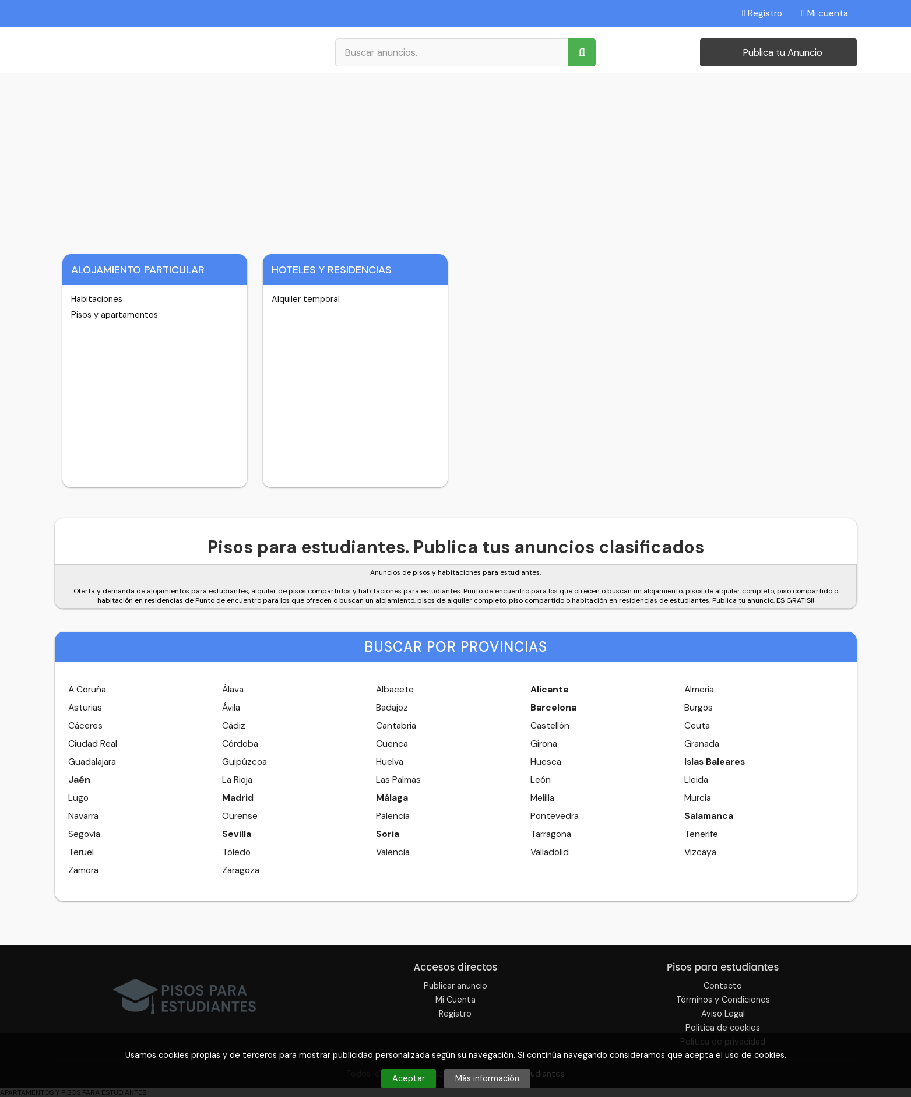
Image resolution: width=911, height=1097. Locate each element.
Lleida (696, 780)
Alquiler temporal (306, 299)
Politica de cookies (722, 1027)
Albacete (395, 689)
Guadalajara (92, 762)
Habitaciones (96, 299)
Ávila (231, 707)
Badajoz (392, 707)
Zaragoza (240, 870)
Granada (701, 744)
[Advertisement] (456, 160)
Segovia (84, 834)
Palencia (393, 816)
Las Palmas (398, 780)
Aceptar (408, 1078)
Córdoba (240, 744)
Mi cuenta (824, 13)
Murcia (697, 798)
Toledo (236, 852)
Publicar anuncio (455, 985)
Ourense (240, 816)
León (540, 780)
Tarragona (550, 834)
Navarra (83, 816)
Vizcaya (700, 852)
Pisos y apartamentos (114, 315)
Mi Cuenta (455, 999)
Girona (543, 744)
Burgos (698, 707)
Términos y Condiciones (723, 999)
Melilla (542, 798)
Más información (487, 1078)
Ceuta (697, 726)
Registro (762, 13)
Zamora (83, 870)
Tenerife (701, 834)
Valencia (393, 852)
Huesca (545, 762)
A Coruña (87, 689)
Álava (233, 689)
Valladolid (549, 852)
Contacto (723, 985)
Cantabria (396, 726)
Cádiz (233, 726)
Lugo (78, 798)
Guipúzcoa (244, 762)
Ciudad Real (92, 744)
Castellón (549, 726)
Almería (699, 689)
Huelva (389, 762)
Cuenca (392, 744)
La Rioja (237, 780)
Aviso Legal (723, 1013)
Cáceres (85, 726)
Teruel (81, 852)
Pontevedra (554, 816)
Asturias (85, 707)
